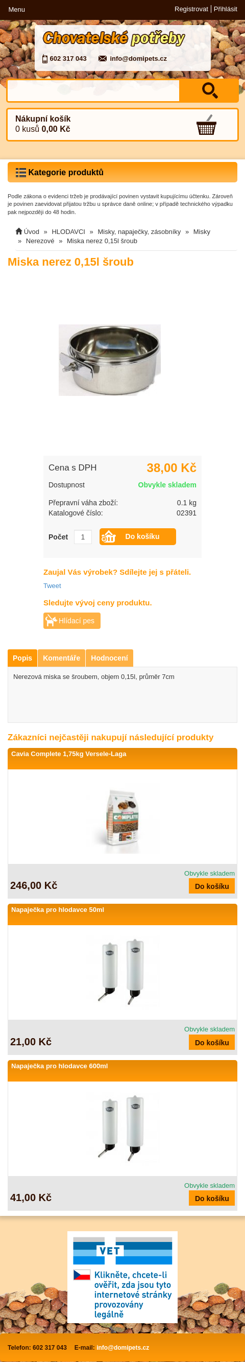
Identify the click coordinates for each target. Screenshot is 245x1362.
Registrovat (191, 9)
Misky (201, 232)
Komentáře (61, 658)
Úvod (31, 232)
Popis (22, 658)
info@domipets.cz (138, 58)
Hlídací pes (76, 621)
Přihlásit (225, 9)
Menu (16, 9)
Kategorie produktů (60, 172)
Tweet (52, 586)
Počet (58, 537)
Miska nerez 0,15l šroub (102, 241)
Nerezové (40, 241)
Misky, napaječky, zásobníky (139, 232)
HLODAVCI (68, 232)
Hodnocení (109, 658)
